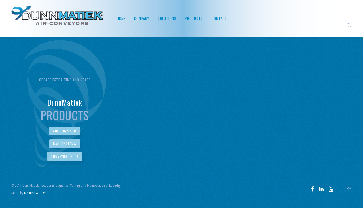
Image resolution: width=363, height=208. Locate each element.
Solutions (167, 18)
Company (141, 18)
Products (194, 18)
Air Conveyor (64, 130)
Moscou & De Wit (35, 193)
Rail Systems (64, 143)
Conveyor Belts (65, 156)
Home (121, 18)
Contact (219, 18)
